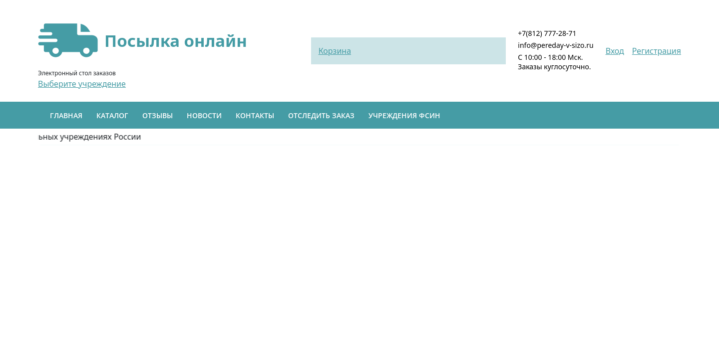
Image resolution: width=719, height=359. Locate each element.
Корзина (335, 50)
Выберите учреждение (82, 83)
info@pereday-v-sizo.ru (555, 45)
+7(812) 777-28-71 (547, 33)
